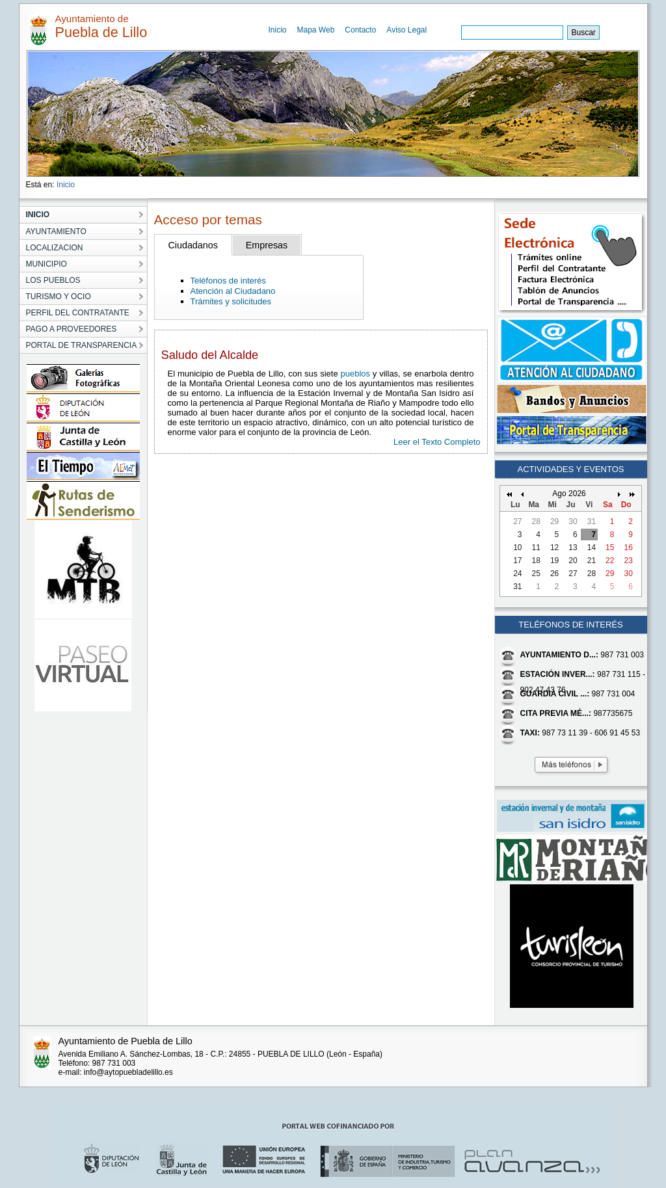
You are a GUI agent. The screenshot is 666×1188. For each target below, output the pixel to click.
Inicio (278, 29)
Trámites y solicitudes (231, 301)
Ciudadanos (193, 245)
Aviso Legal (406, 29)
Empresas (266, 245)
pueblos (355, 373)
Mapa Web (316, 29)
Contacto (360, 29)
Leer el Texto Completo (436, 442)
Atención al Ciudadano (233, 291)
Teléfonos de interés (228, 280)
